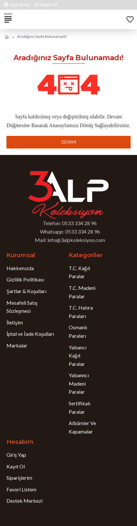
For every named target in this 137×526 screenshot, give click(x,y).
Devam (68, 142)
